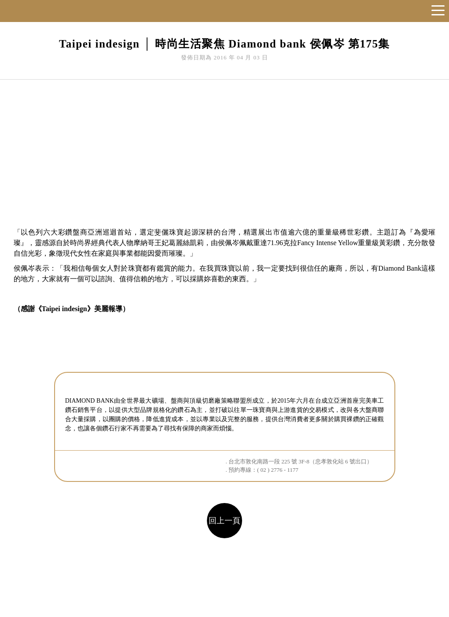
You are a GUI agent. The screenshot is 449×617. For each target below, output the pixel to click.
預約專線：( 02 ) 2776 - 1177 (263, 469)
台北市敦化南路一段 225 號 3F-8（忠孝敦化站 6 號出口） (300, 461)
